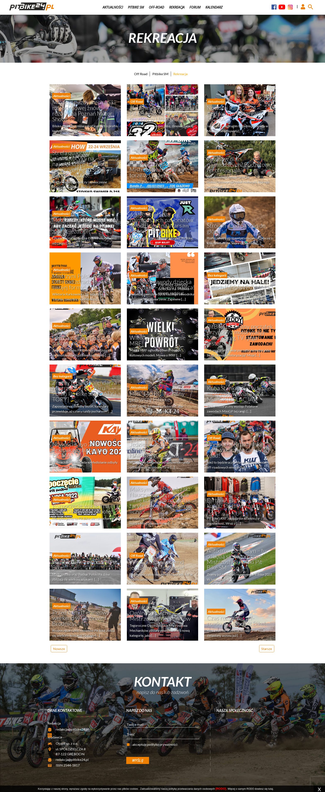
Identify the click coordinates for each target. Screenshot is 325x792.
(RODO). (221, 788)
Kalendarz (214, 7)
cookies (134, 788)
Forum (194, 7)
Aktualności (113, 7)
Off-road (156, 7)
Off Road (140, 74)
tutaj (270, 788)
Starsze (266, 649)
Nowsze (59, 649)
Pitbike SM (136, 7)
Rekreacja (176, 7)
